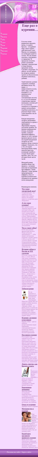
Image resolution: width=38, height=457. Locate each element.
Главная (3, 34)
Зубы (2, 40)
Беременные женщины (26, 388)
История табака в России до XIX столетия (29, 251)
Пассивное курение (29, 335)
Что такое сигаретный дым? (29, 190)
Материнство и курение (28, 410)
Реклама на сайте (13, 452)
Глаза (2, 42)
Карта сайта (26, 452)
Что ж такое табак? (29, 228)
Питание (4, 51)
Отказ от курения (29, 405)
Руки (2, 45)
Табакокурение (28, 289)
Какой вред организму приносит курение (29, 436)
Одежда (3, 54)
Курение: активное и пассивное (29, 319)
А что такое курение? (26, 204)
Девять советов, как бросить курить (29, 365)
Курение (3, 48)
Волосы (3, 37)
